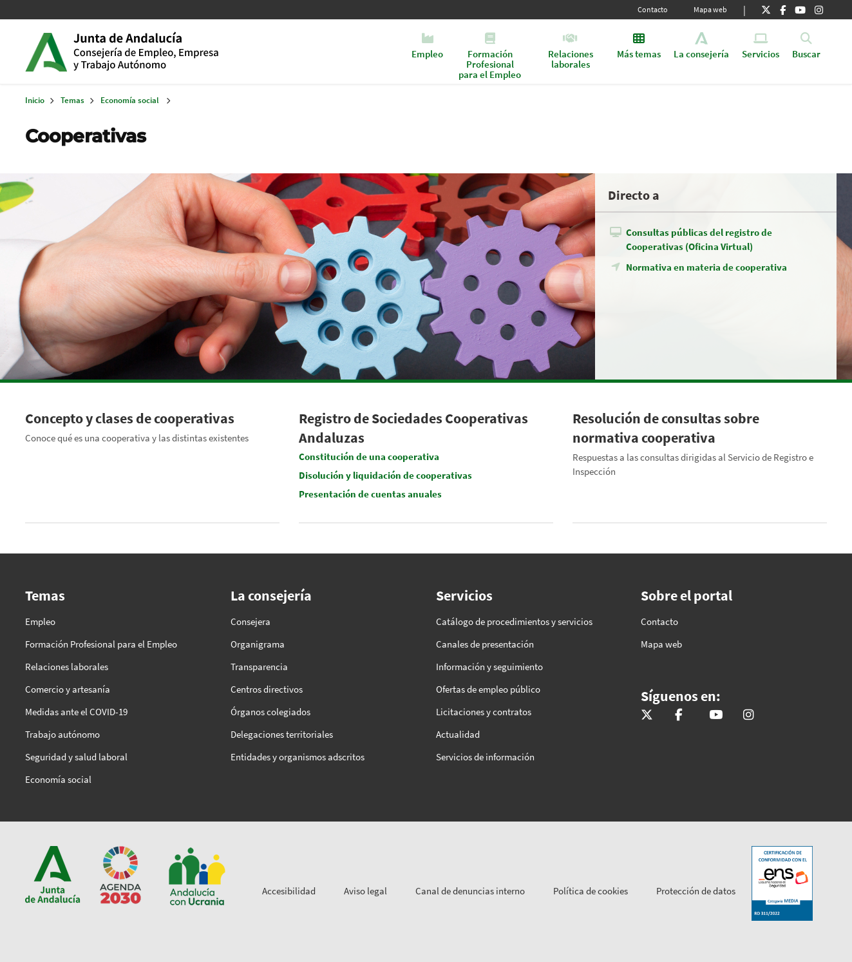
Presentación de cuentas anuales (370, 494)
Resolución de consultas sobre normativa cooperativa (666, 428)
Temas (72, 100)
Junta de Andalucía (46, 51)
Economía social (129, 100)
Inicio (172, 51)
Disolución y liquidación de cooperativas (385, 475)
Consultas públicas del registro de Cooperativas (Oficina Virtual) (699, 239)
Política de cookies (590, 891)
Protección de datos (695, 891)
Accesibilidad (289, 891)
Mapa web (710, 9)
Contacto (653, 9)
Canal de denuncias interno (470, 891)
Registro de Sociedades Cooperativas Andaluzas (413, 428)
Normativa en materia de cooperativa (706, 267)
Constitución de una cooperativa (369, 456)
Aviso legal (365, 891)
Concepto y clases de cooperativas (129, 418)
